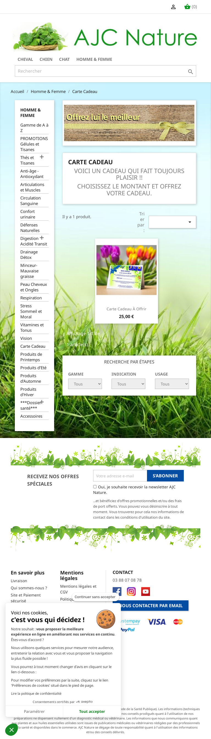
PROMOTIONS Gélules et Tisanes (34, 144)
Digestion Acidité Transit (33, 241)
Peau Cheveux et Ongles (33, 286)
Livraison (19, 580)
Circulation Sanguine (30, 200)
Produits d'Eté (33, 367)
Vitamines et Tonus (32, 327)
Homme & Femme (94, 59)
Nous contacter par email (150, 606)
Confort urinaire (27, 214)
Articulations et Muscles (32, 187)
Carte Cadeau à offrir (126, 308)
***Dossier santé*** (30, 405)
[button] (11, 729)
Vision (26, 338)
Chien (46, 59)
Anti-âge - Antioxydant (31, 173)
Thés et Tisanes (27, 160)
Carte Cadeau (32, 346)
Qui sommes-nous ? (29, 587)
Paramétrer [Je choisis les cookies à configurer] (34, 711)
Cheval (25, 59)
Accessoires (31, 416)
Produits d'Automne (30, 378)
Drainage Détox (29, 254)
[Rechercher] (105, 71)
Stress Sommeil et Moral (31, 311)
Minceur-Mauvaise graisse (29, 270)
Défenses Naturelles (30, 227)
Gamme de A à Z (34, 127)
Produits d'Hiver (28, 391)
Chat (64, 59)
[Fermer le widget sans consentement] (95, 597)
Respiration (31, 297)
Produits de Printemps (31, 356)
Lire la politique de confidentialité (36, 693)
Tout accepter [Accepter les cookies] (92, 711)
